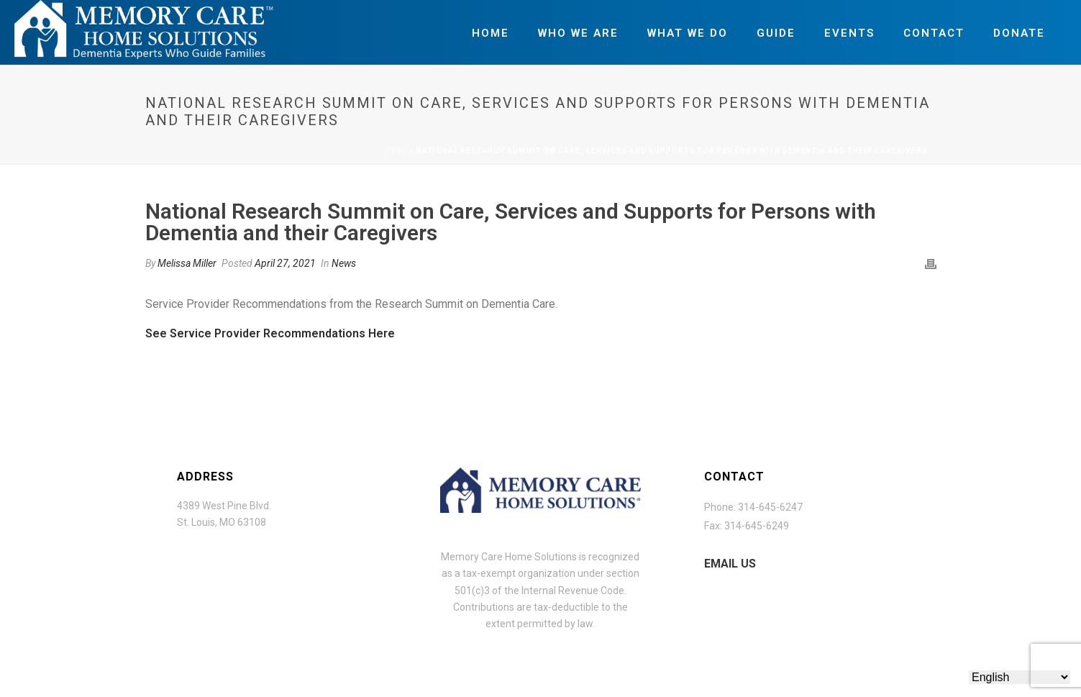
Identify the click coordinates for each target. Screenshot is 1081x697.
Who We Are (578, 33)
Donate (1019, 33)
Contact (933, 33)
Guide (776, 33)
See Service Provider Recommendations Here (270, 333)
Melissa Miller (187, 263)
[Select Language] (1019, 677)
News (344, 263)
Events (849, 33)
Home (490, 33)
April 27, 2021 (285, 263)
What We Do (687, 33)
